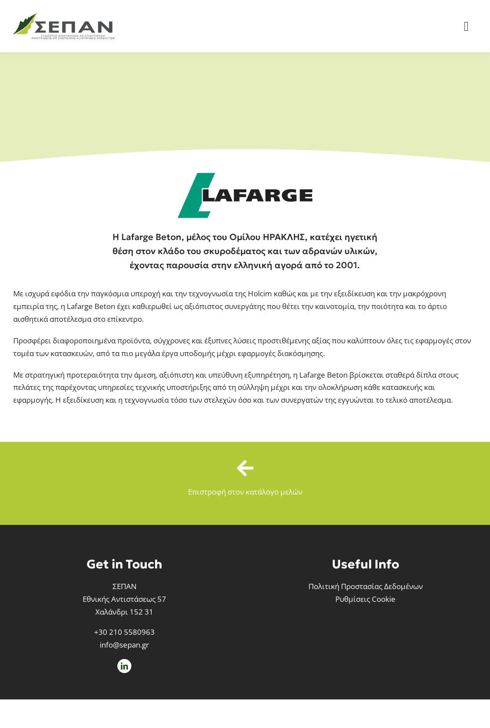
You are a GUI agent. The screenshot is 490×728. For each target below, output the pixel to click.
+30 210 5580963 (124, 632)
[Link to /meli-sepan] (245, 468)
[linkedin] (124, 666)
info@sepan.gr (124, 645)
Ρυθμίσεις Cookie (365, 599)
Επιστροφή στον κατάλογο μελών (245, 492)
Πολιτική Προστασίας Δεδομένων (366, 586)
